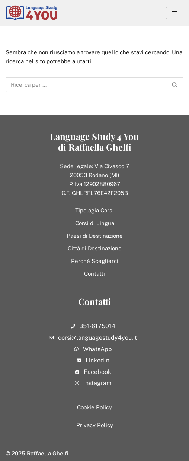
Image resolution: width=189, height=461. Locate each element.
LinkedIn (97, 360)
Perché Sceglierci (94, 261)
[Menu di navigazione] (174, 13)
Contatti (94, 273)
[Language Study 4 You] (33, 12)
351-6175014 (97, 326)
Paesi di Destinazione (95, 236)
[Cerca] (86, 84)
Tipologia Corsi (94, 210)
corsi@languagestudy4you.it (97, 337)
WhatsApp (97, 349)
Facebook (97, 371)
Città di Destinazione (95, 248)
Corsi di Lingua (94, 223)
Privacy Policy (94, 425)
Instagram (97, 383)
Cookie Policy (94, 407)
